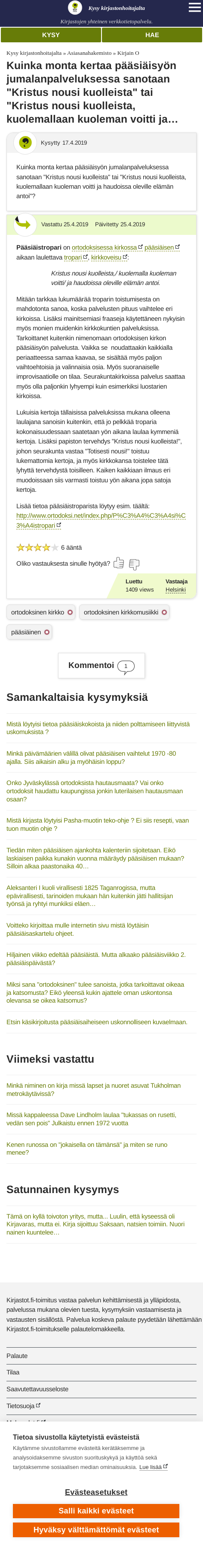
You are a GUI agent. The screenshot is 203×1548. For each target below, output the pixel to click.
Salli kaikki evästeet (96, 1511)
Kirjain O (128, 53)
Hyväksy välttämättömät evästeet (96, 1530)
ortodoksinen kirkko (37, 612)
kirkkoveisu (106, 257)
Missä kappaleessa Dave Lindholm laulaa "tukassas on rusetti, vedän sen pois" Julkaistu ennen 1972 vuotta (91, 1119)
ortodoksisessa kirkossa (104, 247)
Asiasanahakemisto (89, 53)
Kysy (51, 34)
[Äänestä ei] (133, 564)
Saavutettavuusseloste (37, 1389)
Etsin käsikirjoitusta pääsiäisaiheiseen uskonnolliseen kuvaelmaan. (97, 1022)
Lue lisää (150, 1467)
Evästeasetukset (96, 1492)
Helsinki (176, 589)
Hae (152, 34)
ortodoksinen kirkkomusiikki (121, 612)
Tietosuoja (20, 1405)
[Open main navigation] (195, 7)
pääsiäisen (159, 247)
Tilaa (12, 1372)
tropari (73, 257)
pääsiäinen (26, 632)
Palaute (17, 1355)
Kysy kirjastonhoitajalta (34, 53)
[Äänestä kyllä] (119, 562)
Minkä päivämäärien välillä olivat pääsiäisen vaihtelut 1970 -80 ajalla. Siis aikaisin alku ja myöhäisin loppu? (91, 757)
